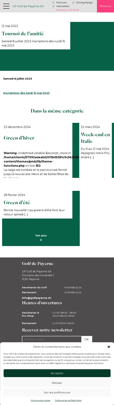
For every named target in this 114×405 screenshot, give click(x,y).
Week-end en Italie (95, 138)
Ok (86, 339)
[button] (108, 347)
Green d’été (17, 202)
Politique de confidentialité (68, 400)
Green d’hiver (19, 138)
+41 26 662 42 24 (72, 292)
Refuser (57, 382)
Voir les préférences (57, 392)
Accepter (57, 373)
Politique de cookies (40, 400)
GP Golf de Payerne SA (28, 6)
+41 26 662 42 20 (73, 287)
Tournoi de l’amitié (23, 33)
